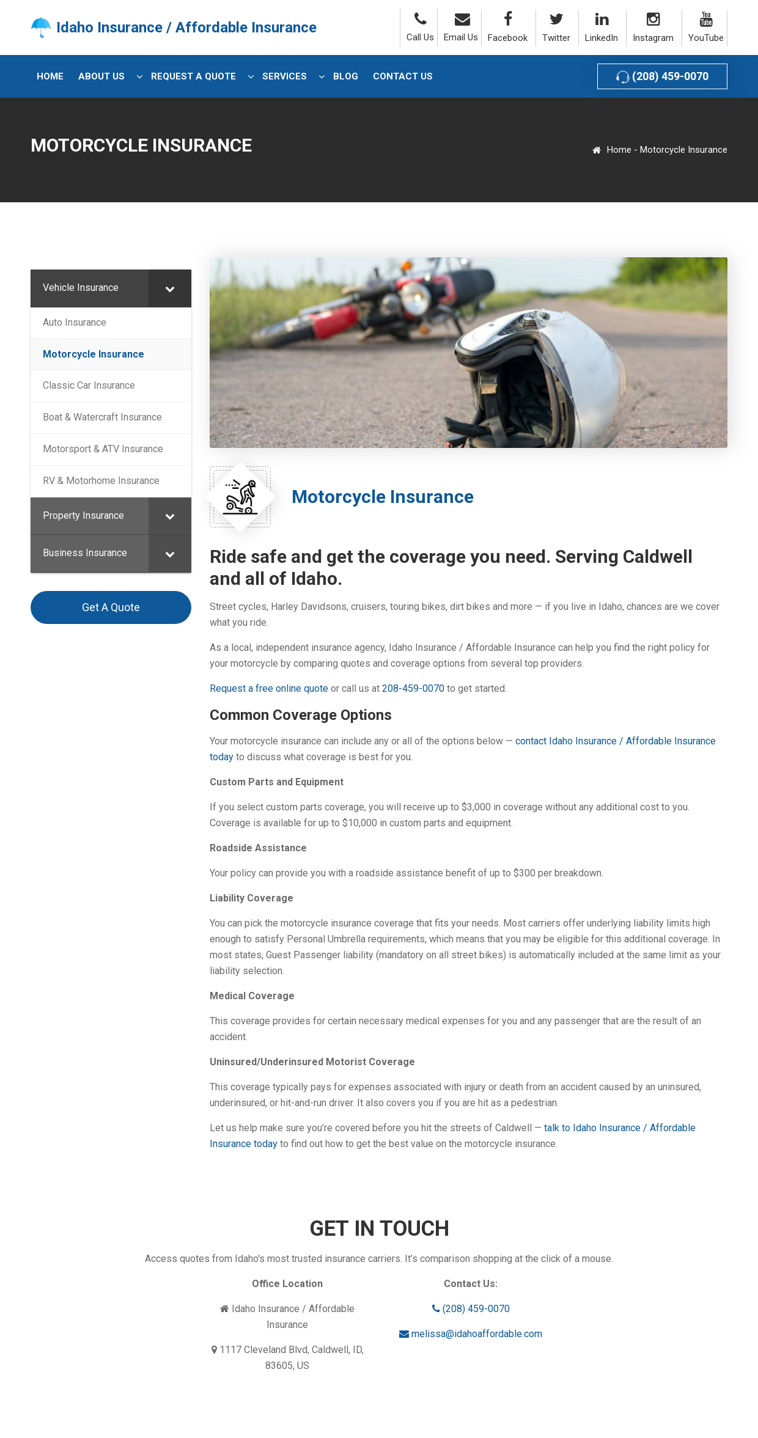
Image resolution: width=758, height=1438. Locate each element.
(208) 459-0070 (662, 77)
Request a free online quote (269, 688)
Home (619, 149)
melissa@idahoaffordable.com (470, 1334)
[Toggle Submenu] (170, 288)
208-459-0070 (413, 688)
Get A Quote (111, 607)
